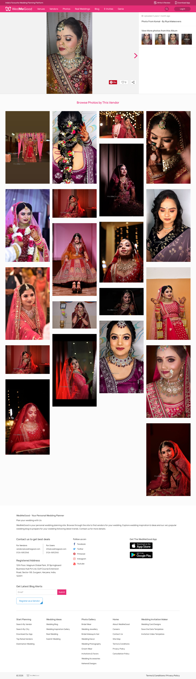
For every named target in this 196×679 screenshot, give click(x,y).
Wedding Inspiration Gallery (58, 629)
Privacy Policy (119, 648)
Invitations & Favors (90, 653)
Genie (121, 8)
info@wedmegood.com (56, 549)
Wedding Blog (52, 624)
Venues (41, 8)
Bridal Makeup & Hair (90, 634)
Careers (116, 629)
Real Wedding (52, 634)
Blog (97, 8)
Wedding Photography (91, 644)
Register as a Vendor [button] (29, 600)
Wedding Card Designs (151, 624)
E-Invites (108, 8)
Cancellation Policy (121, 653)
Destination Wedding (25, 644)
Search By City (22, 629)
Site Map (116, 639)
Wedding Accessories (91, 658)
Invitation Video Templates (152, 634)
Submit (62, 592)
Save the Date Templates (152, 629)
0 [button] (124, 82)
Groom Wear (87, 648)
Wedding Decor (88, 639)
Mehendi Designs (89, 663)
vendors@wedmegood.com (28, 549)
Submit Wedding (53, 639)
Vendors (54, 8)
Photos (66, 8)
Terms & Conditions (121, 644)
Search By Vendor (24, 624)
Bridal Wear (86, 624)
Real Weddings (82, 8)
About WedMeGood (121, 624)
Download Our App (24, 634)
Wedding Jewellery (90, 629)
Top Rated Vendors (24, 639)
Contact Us (118, 634)
